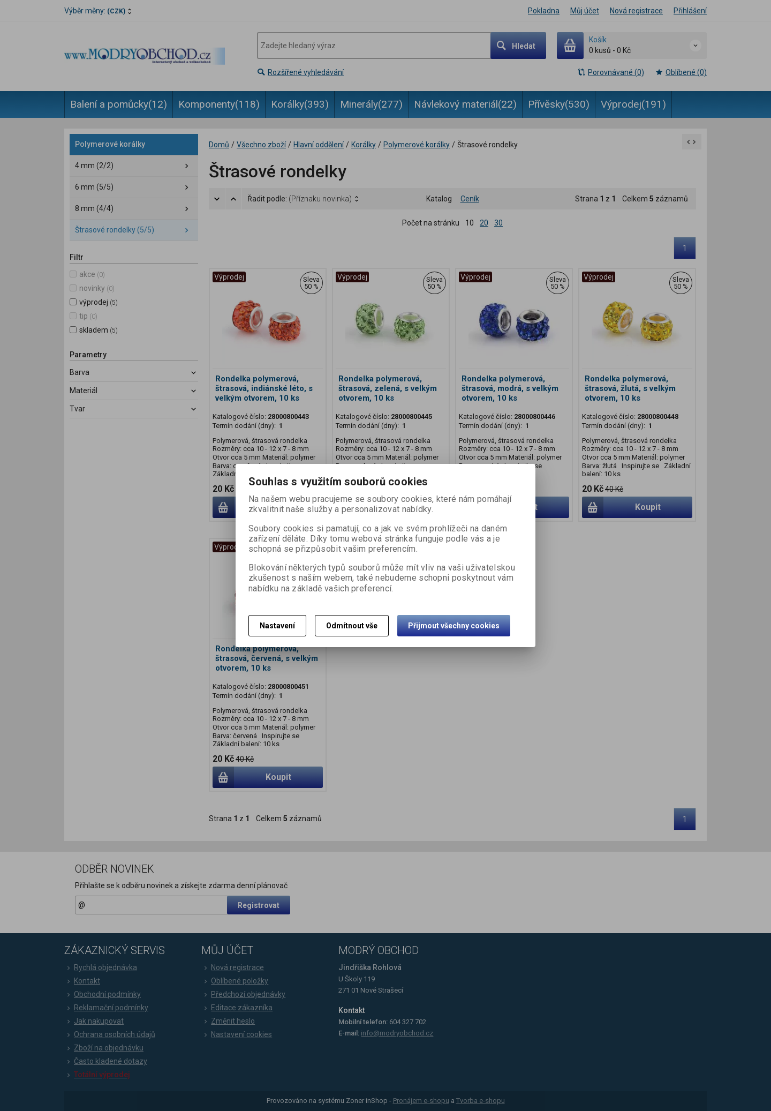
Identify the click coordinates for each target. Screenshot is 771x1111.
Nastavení (277, 625)
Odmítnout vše (351, 625)
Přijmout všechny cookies (454, 625)
